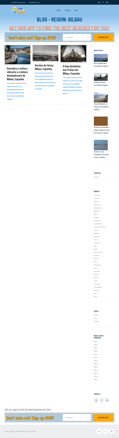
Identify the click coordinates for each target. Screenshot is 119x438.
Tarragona (97, 284)
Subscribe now (103, 37)
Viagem (96, 321)
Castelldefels (98, 224)
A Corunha (97, 195)
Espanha (96, 177)
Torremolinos (98, 287)
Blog (76, 10)
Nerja (95, 262)
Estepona (97, 236)
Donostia (96, 233)
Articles (68, 10)
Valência (96, 290)
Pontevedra (97, 265)
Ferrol (95, 240)
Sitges (96, 278)
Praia (95, 318)
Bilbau (96, 214)
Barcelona (97, 205)
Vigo (95, 293)
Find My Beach (22, 431)
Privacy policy (32, 431)
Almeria (96, 201)
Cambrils (96, 217)
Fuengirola (97, 243)
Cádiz (95, 230)
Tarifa (96, 281)
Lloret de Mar (98, 252)
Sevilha (96, 274)
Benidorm (97, 211)
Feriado (96, 315)
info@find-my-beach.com (18, 2)
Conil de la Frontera (100, 227)
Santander (97, 271)
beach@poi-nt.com (34, 2)
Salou (95, 268)
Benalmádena (98, 208)
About (59, 10)
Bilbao (96, 341)
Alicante (96, 198)
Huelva (96, 249)
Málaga (96, 259)
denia (95, 297)
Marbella (96, 255)
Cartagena (97, 220)
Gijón (95, 246)
